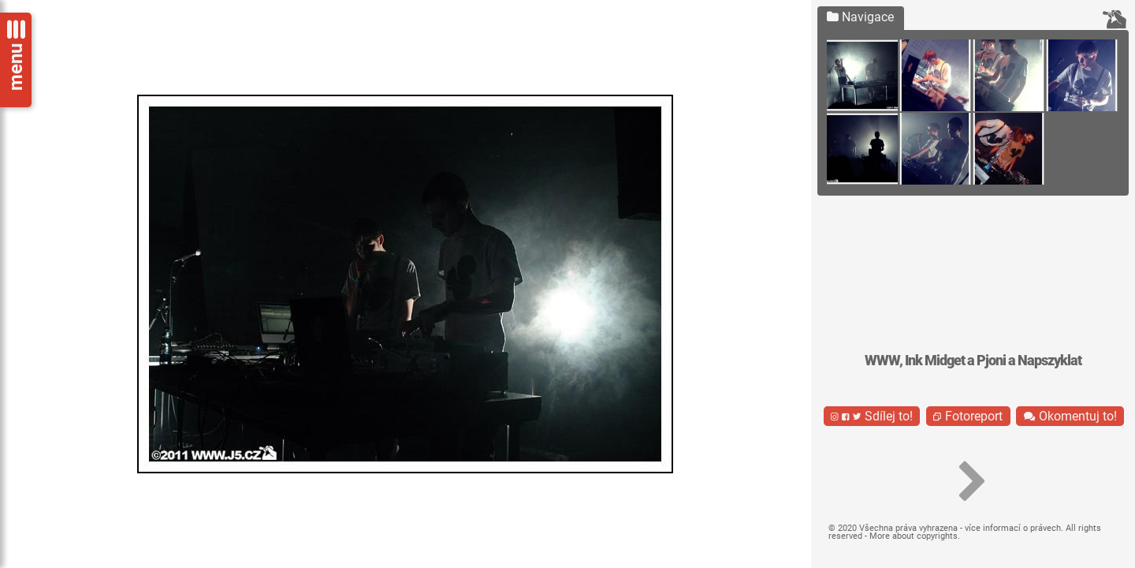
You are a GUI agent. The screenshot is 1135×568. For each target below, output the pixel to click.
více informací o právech (1013, 528)
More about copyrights (913, 536)
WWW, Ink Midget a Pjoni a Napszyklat (973, 360)
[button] (973, 482)
